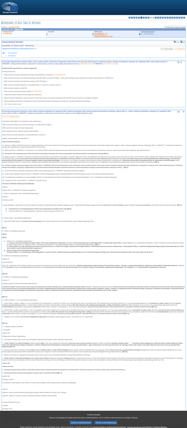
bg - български (129, 18)
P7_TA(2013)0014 (147, 33)
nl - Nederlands (167, 18)
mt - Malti (165, 18)
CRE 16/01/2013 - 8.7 (101, 35)
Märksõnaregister (8, 23)
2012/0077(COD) (14, 27)
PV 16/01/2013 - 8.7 (100, 33)
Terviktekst (37, 23)
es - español (132, 18)
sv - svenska (184, 18)
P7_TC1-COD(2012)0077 (10, 116)
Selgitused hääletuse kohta (103, 36)
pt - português (172, 18)
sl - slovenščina (179, 18)
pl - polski (170, 18)
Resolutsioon (12, 53)
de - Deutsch (139, 18)
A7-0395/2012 (7, 33)
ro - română (175, 18)
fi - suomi (182, 18)
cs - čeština (134, 18)
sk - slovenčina (177, 18)
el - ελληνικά (144, 18)
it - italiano (156, 18)
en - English (146, 18)
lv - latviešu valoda (158, 18)
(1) (3, 104)
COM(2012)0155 (85, 64)
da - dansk (137, 18)
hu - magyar (163, 18)
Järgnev (26, 23)
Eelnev (19, 23)
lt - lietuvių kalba (160, 18)
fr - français (148, 18)
